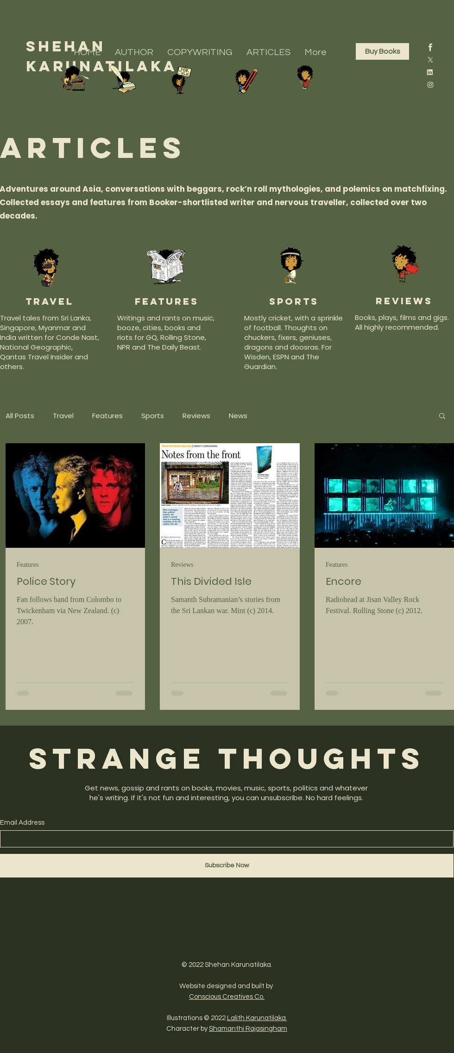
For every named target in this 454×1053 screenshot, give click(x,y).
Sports (152, 415)
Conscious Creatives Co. (227, 996)
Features (107, 415)
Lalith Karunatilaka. (257, 1018)
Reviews (196, 415)
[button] (442, 416)
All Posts (20, 415)
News (238, 415)
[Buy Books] (382, 51)
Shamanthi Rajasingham (248, 1028)
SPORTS (294, 301)
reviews (404, 301)
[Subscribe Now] (227, 866)
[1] (430, 47)
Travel (49, 301)
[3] (430, 59)
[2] (430, 84)
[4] (430, 72)
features (167, 301)
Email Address (22, 822)
